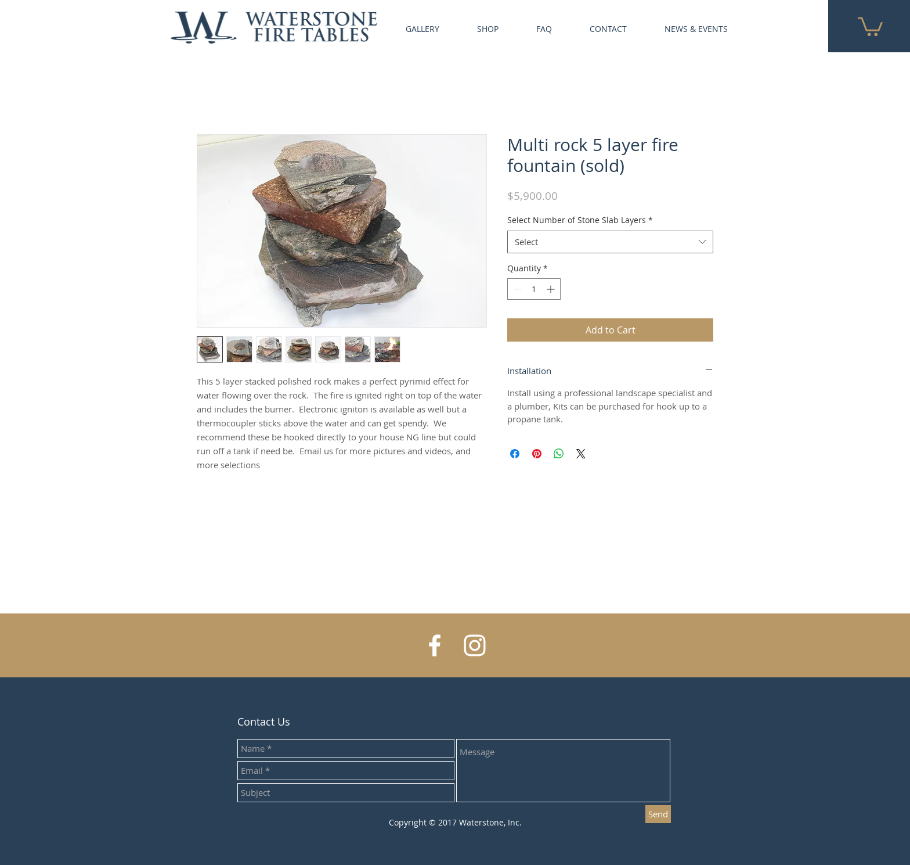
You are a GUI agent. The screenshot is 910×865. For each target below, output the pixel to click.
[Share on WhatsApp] (559, 454)
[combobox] (610, 242)
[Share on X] (581, 454)
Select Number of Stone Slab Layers (580, 219)
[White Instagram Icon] (474, 645)
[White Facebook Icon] (434, 645)
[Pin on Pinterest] (537, 454)
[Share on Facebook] (515, 454)
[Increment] (551, 289)
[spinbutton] (533, 289)
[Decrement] (516, 289)
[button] (870, 25)
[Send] (658, 814)
